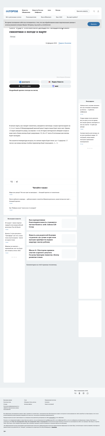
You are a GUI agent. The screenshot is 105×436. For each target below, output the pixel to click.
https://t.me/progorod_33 (43, 421)
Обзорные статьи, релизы (30, 402)
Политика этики (7, 402)
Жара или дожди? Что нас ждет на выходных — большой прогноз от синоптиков (40, 194)
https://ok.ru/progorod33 (30, 421)
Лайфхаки (38, 12)
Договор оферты (28, 404)
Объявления (26, 12)
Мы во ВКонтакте (46, 17)
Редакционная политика (50, 400)
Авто (49, 10)
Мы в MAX (59, 17)
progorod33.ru (52, 417)
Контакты (47, 402)
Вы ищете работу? (72, 17)
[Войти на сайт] (98, 11)
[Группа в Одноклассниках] (79, 393)
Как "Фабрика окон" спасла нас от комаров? (40, 209)
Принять (94, 24)
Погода (58, 10)
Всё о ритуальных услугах (13, 17)
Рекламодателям (31, 17)
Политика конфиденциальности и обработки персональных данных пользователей (11, 408)
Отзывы (5, 404)
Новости (25, 10)
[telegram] (17, 182)
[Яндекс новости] (56, 82)
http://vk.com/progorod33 (18, 421)
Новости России (37, 10)
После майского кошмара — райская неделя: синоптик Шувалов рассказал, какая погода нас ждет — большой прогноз (40, 201)
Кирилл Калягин (65, 43)
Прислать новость (82, 11)
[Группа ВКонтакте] (24, 82)
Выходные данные (8, 400)
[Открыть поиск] (94, 11)
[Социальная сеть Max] (56, 86)
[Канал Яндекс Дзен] (24, 86)
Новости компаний (49, 404)
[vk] (11, 182)
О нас (25, 400)
